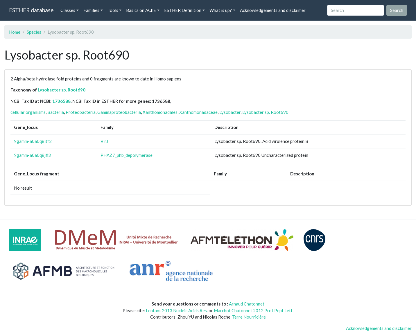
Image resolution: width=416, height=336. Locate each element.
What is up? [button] (220, 10)
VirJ (104, 141)
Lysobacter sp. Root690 (61, 89)
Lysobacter (230, 112)
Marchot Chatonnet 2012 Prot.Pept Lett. (253, 310)
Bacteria (55, 112)
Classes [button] (67, 10)
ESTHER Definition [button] (182, 10)
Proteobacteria (81, 112)
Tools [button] (112, 10)
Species (34, 32)
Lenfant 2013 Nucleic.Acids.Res (176, 310)
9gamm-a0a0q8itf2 (33, 141)
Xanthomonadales (160, 112)
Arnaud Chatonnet (246, 303)
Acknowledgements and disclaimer (273, 10)
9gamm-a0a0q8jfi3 (32, 155)
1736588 (61, 101)
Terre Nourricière (249, 316)
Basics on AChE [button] (141, 10)
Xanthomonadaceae (198, 112)
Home (14, 32)
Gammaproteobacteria (119, 112)
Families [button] (91, 10)
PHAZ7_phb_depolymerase (127, 155)
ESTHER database (31, 10)
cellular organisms (28, 112)
